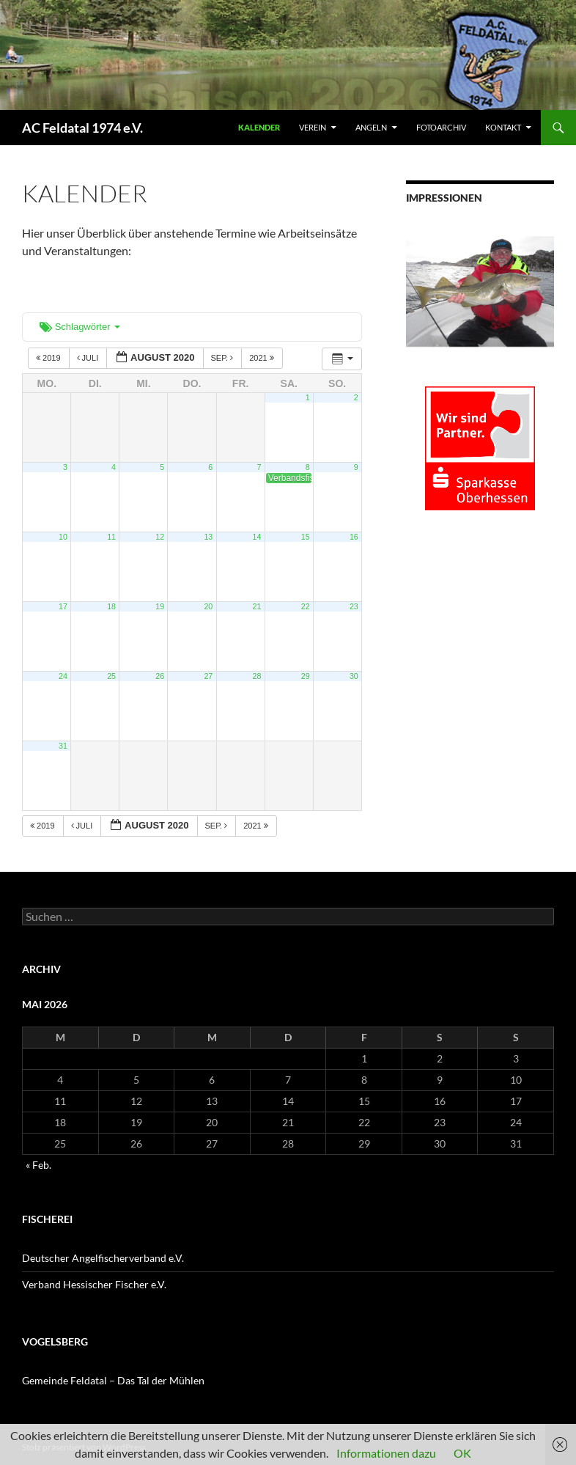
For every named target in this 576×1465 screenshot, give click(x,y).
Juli (89, 357)
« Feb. (38, 1165)
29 (305, 676)
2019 (49, 357)
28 (257, 676)
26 (159, 676)
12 (159, 536)
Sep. (223, 357)
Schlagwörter (80, 326)
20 (208, 606)
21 (257, 606)
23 (354, 606)
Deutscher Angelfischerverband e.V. (103, 1258)
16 (354, 536)
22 (305, 606)
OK (462, 1453)
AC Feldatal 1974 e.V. (82, 128)
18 (111, 606)
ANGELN (371, 127)
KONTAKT (503, 127)
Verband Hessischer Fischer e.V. (94, 1284)
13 (208, 536)
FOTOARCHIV (441, 127)
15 (305, 536)
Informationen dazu (386, 1453)
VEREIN (312, 127)
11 (111, 536)
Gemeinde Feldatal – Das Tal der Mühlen (113, 1380)
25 (111, 676)
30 (354, 676)
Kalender (259, 127)
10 (63, 536)
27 (208, 676)
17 (63, 606)
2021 (262, 357)
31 (63, 745)
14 (257, 536)
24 (63, 676)
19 (159, 606)
